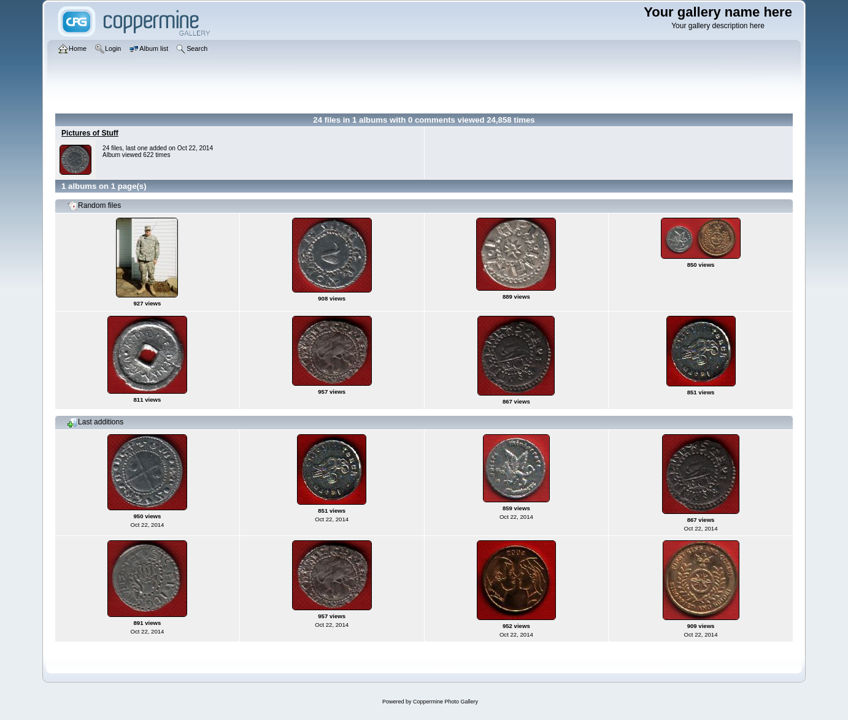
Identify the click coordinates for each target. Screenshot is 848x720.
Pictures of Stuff (89, 133)
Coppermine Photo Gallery (445, 702)
